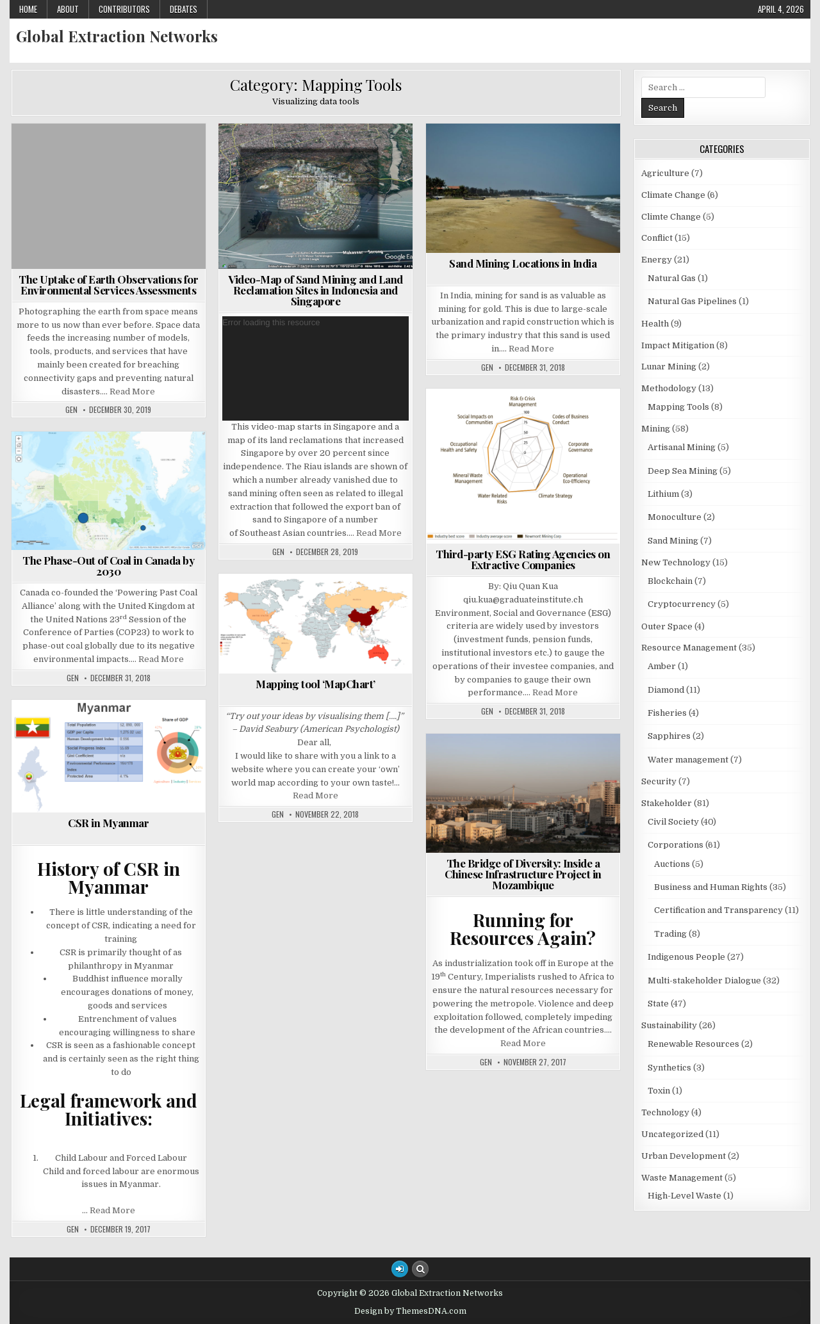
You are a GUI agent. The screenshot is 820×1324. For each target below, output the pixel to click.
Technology (665, 1112)
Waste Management (682, 1178)
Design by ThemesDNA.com (410, 1311)
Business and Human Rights (710, 887)
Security (658, 781)
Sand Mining (673, 540)
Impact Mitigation (677, 345)
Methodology (668, 388)
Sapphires (669, 736)
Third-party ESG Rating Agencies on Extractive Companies (523, 559)
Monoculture (674, 517)
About (68, 9)
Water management (688, 759)
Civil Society (673, 822)
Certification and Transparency (718, 910)
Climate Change (673, 195)
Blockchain (670, 581)
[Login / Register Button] (399, 1269)
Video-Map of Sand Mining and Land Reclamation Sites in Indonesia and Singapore (315, 290)
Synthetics (669, 1067)
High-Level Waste (684, 1195)
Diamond (666, 690)
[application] (315, 368)
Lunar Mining (668, 366)
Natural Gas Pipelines (692, 301)
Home (28, 9)
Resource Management (689, 647)
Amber (662, 666)
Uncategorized (672, 1134)
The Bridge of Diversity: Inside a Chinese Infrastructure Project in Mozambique (523, 874)
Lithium (663, 494)
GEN (71, 410)
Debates (183, 9)
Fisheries (667, 713)
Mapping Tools (678, 407)
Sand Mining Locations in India (522, 263)
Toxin (659, 1090)
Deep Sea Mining (683, 471)
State (658, 1003)
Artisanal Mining (682, 447)
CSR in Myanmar (108, 823)
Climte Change (671, 217)
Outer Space (667, 626)
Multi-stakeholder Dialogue (704, 980)
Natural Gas (672, 278)
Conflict (657, 238)
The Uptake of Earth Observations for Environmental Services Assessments (108, 284)
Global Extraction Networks (117, 36)
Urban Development (683, 1156)
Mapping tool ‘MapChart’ (315, 684)
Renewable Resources (693, 1044)
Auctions (672, 864)
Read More (132, 391)
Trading (670, 934)
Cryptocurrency (682, 604)
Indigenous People (686, 957)
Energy (656, 259)
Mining (655, 428)
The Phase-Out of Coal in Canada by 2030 (108, 565)
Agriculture (665, 173)
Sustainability (669, 1025)
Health (655, 323)
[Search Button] (420, 1269)
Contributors (124, 9)
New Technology (675, 562)
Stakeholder (666, 803)
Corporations (675, 845)
